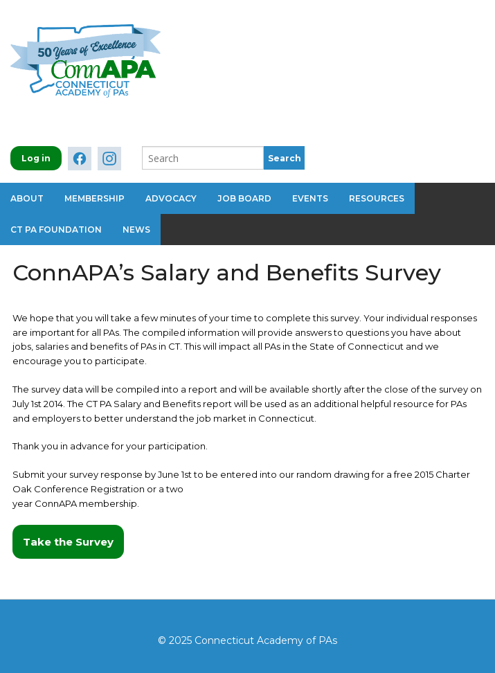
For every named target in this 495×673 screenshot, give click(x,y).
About (27, 198)
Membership (94, 198)
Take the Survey (68, 541)
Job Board (244, 198)
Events (310, 198)
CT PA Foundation (56, 229)
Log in (36, 158)
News (136, 229)
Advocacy (171, 198)
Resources (376, 198)
